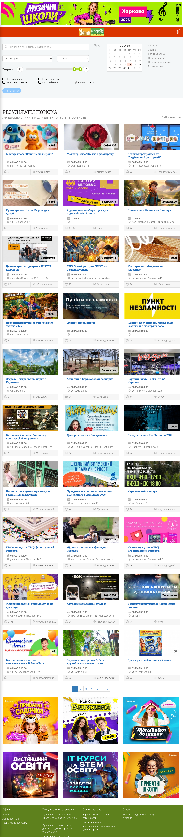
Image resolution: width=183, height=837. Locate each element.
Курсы (98, 228)
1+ (7, 509)
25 (134, 64)
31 (129, 68)
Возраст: (8, 69)
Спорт (159, 397)
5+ (7, 341)
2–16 (8, 622)
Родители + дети (49, 79)
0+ (129, 172)
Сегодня (152, 45)
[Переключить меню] (5, 32)
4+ (7, 228)
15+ (8, 285)
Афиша (6, 814)
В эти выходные (156, 54)
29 (119, 68)
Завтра (152, 49)
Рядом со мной (84, 82)
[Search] (45, 47)
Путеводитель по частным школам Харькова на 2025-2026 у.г (59, 817)
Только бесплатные (14, 82)
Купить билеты (48, 82)
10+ (69, 172)
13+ (69, 285)
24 (129, 64)
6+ (129, 285)
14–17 (70, 228)
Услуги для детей (104, 341)
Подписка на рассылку (14, 823)
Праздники (40, 453)
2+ (7, 397)
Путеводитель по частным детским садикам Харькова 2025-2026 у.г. (57, 828)
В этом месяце (156, 66)
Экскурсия (39, 397)
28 (114, 68)
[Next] (107, 689)
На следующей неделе (160, 62)
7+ (7, 172)
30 (124, 68)
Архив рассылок (11, 818)
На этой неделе (156, 58)
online (158, 622)
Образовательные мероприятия (44, 284)
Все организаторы (93, 822)
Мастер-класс (41, 172)
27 (109, 68)
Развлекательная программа (166, 172)
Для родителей (12, 79)
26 (139, 64)
